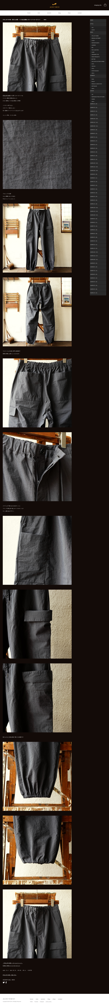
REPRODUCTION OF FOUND (98, 96)
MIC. (93, 47)
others (93, 73)
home (28, 13)
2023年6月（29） (94, 229)
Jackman (93, 66)
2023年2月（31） (94, 244)
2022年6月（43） (94, 274)
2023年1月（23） (94, 248)
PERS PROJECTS (96, 56)
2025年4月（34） (94, 148)
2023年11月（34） (94, 211)
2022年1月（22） (94, 292)
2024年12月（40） (94, 163)
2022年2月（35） (94, 289)
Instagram (42, 1001)
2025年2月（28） (94, 155)
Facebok (36, 1001)
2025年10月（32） (94, 126)
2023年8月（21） (94, 222)
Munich (93, 81)
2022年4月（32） (94, 281)
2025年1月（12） (94, 159)
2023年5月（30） (94, 233)
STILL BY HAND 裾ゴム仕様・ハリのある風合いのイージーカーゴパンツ (24, 19)
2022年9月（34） (94, 263)
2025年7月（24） (94, 137)
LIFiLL (93, 68)
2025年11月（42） (94, 122)
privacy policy (48, 1001)
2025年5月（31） (94, 144)
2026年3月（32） (94, 107)
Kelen (93, 79)
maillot (93, 52)
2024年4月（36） (94, 192)
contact (80, 13)
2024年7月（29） (94, 181)
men (39, 13)
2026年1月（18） (94, 114)
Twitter (31, 1001)
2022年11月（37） (94, 255)
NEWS (91, 20)
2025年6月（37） (94, 140)
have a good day (95, 49)
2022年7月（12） (94, 270)
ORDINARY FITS (95, 54)
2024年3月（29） (94, 196)
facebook (6, 982)
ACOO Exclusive (95, 70)
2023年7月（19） (94, 226)
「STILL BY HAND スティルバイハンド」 (13, 963)
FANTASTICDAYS (95, 42)
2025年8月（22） (94, 133)
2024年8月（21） (94, 177)
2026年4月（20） (94, 103)
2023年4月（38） (94, 237)
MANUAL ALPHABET (96, 38)
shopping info (97, 5)
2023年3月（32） (94, 240)
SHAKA (93, 99)
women (49, 13)
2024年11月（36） (94, 166)
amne (93, 63)
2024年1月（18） (94, 203)
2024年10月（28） (94, 170)
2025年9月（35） (94, 129)
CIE (92, 94)
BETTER (93, 59)
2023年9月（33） (94, 218)
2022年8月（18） (94, 266)
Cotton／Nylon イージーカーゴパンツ (11, 965)
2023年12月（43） (94, 207)
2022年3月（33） (94, 285)
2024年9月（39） (94, 174)
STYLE (91, 23)
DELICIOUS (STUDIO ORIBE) (98, 61)
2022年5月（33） (94, 278)
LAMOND (94, 45)
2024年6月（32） (94, 185)
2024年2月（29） (94, 200)
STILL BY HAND (6, 95)
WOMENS (92, 75)
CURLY (93, 40)
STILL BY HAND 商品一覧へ (10, 975)
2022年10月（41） (94, 259)
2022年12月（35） (94, 252)
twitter (4, 982)
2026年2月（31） (94, 111)
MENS (91, 32)
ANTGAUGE (94, 86)
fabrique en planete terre (97, 83)
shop (69, 13)
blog (59, 13)
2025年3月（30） (94, 151)
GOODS (92, 90)
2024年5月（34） (94, 189)
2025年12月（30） (94, 118)
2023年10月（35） (94, 215)
